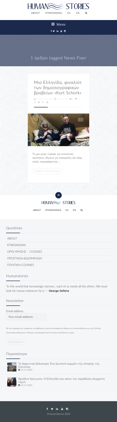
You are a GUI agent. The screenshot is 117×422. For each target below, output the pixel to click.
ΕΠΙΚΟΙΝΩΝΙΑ (53, 13)
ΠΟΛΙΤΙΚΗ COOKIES (20, 265)
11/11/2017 (61, 99)
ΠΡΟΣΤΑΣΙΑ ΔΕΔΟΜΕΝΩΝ (24, 258)
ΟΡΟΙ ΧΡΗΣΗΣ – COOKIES (24, 251)
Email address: (26, 315)
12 (77, 99)
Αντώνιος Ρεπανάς (43, 99)
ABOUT (35, 13)
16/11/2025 (26, 385)
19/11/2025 (26, 370)
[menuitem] (69, 13)
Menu (58, 24)
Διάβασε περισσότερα (47, 171)
